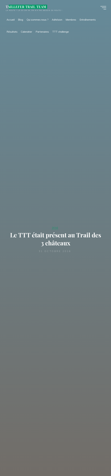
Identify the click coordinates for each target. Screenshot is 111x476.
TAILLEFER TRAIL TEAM (26, 7)
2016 (55, 228)
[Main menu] (103, 7)
